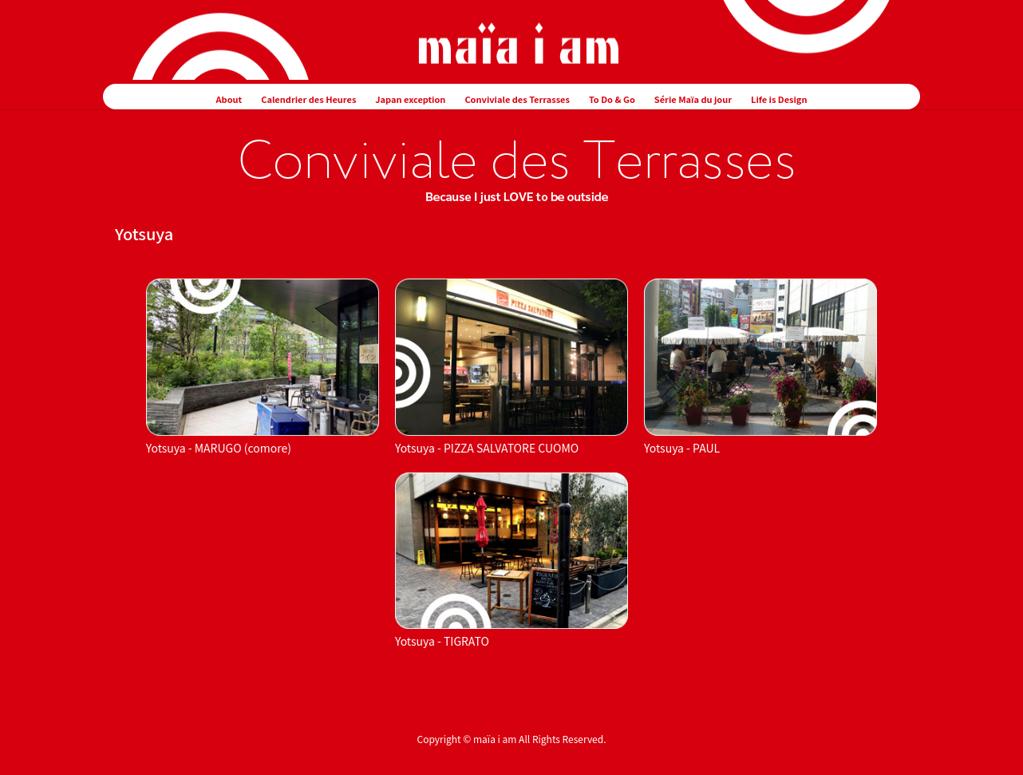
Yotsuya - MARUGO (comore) (218, 448)
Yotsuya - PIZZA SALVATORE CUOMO (487, 448)
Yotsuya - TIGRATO (442, 641)
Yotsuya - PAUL (682, 448)
